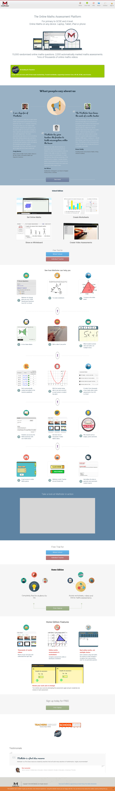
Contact (105, 4)
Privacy (75, 783)
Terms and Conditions (64, 783)
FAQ (93, 4)
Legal (71, 783)
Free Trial (87, 4)
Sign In (112, 4)
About (98, 4)
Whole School (57, 254)
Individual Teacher (57, 259)
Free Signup (57, 608)
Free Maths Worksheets (90, 783)
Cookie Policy (81, 783)
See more (57, 179)
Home (80, 4)
